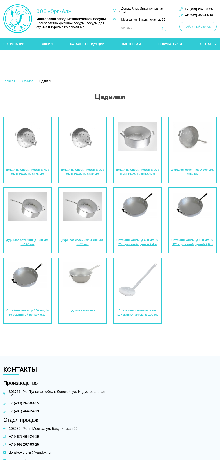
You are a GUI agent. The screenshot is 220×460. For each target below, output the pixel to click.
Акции (47, 43)
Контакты (208, 43)
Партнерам (131, 43)
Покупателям (170, 43)
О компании (13, 43)
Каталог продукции (87, 43)
